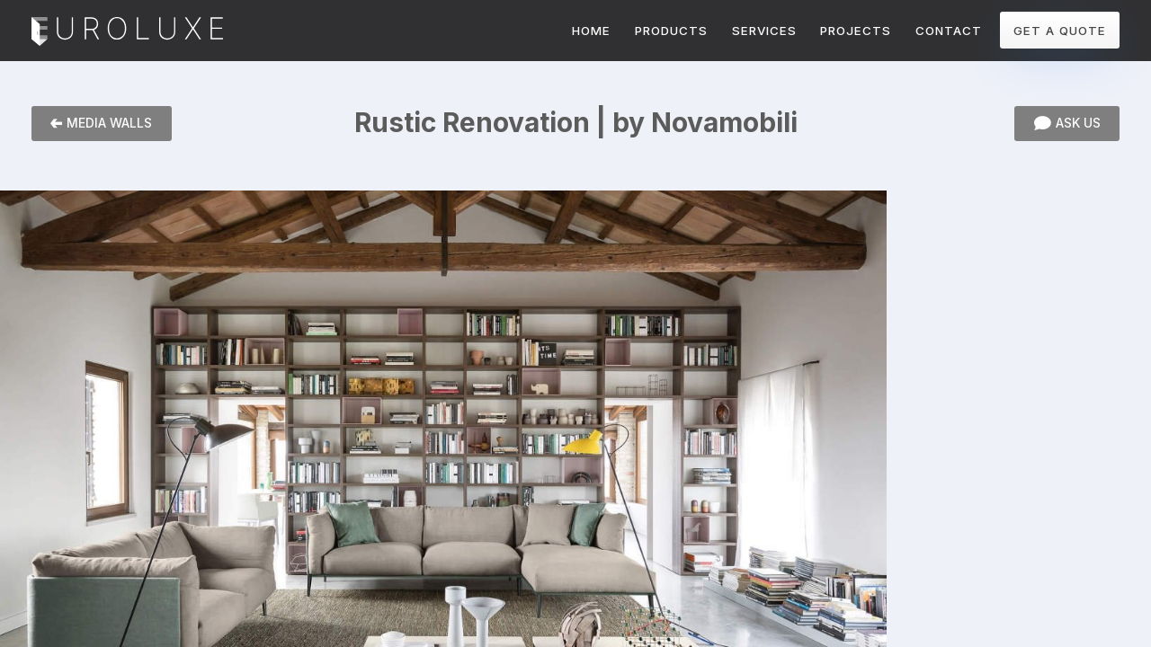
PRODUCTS (671, 30)
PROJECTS (855, 30)
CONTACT (948, 30)
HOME (591, 30)
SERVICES (764, 30)
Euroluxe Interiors (127, 32)
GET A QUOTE (1059, 30)
